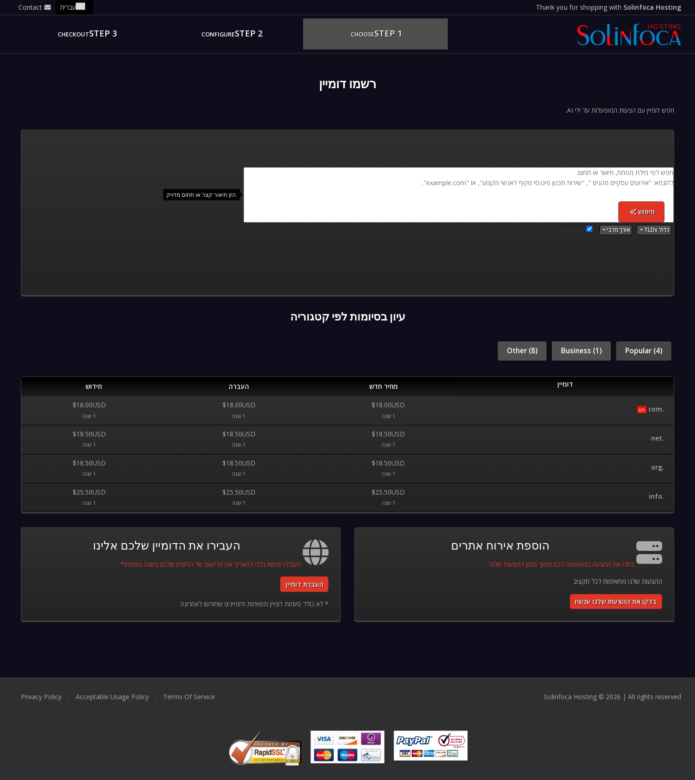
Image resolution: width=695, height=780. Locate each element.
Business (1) (581, 351)
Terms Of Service (189, 696)
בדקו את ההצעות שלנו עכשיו (616, 601)
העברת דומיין (304, 584)
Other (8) (522, 351)
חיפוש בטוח (576, 230)
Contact (34, 7)
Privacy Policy (41, 696)
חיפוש (642, 211)
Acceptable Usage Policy (112, 696)
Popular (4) (643, 351)
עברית (74, 7)
